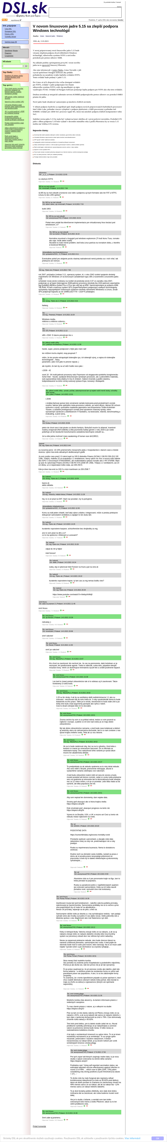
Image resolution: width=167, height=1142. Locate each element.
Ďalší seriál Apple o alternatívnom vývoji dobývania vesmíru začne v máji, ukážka (14, 138)
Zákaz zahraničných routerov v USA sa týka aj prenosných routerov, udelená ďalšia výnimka (15, 130)
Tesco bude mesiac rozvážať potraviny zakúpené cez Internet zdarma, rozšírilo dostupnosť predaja (14, 91)
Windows (60, 36)
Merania (15, 50)
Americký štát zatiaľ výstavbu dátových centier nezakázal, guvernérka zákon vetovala (14, 145)
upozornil (46, 65)
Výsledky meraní (10, 36)
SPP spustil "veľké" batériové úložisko (14, 97)
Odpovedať (42, 181)
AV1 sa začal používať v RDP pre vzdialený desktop (14, 112)
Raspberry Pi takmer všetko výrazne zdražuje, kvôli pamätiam (14, 77)
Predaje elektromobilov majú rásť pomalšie (14, 123)
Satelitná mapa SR (11, 42)
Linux (42, 36)
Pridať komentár (39, 1126)
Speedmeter (8, 50)
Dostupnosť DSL (10, 31)
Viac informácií (132, 1138)
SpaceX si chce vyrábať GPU (14, 101)
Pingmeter (8, 53)
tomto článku (57, 70)
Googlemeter (9, 55)
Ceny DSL (8, 29)
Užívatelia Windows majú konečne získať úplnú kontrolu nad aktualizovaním (15, 106)
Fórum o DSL (9, 34)
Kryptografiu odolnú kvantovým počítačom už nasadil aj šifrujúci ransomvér (14, 117)
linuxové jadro (50, 36)
